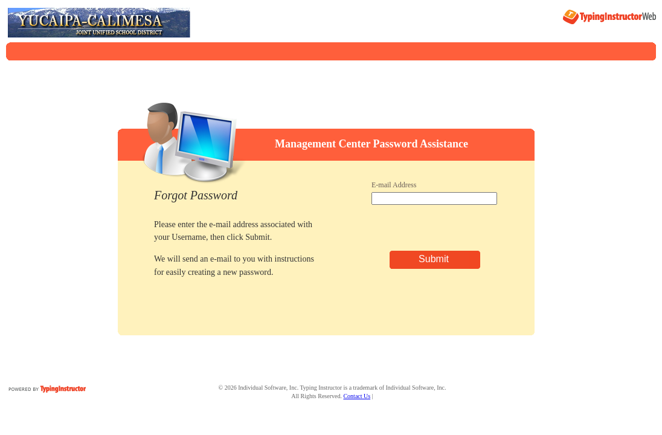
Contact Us (356, 396)
